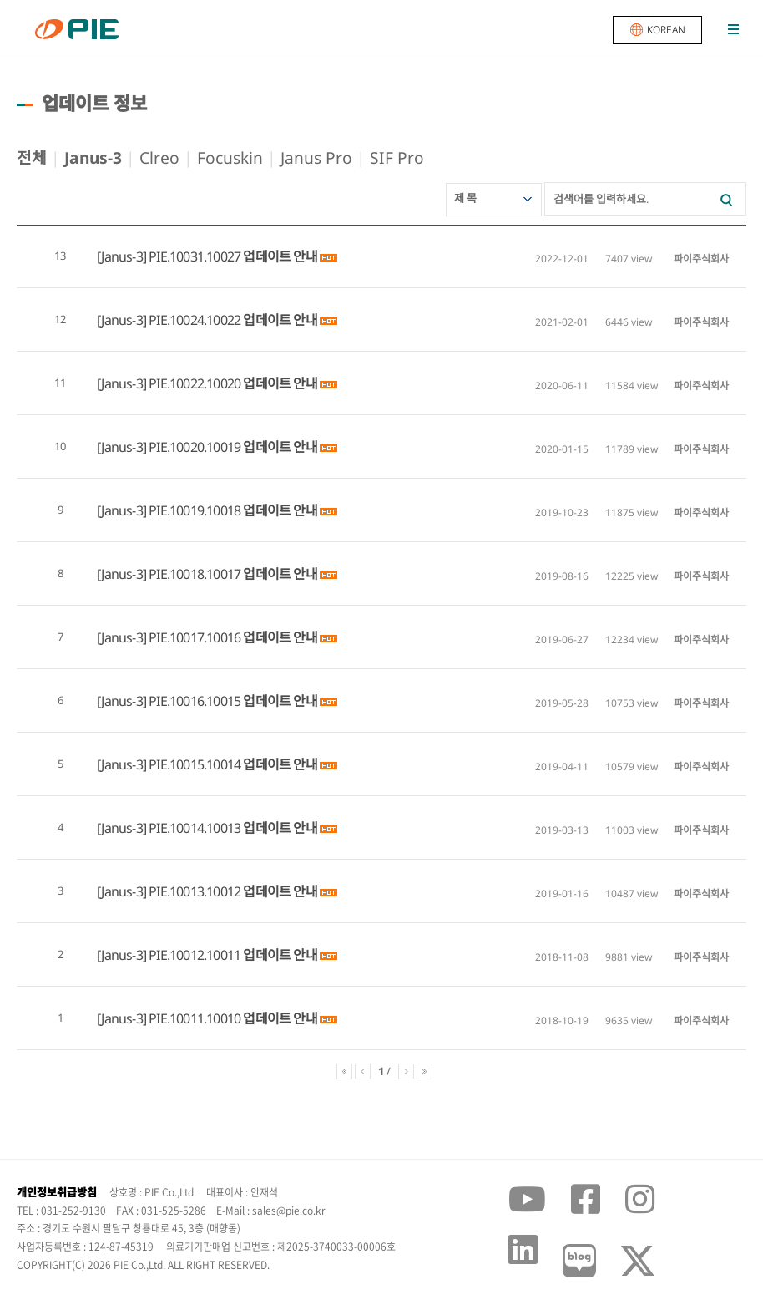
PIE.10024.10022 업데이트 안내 (233, 320)
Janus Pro (316, 157)
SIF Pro (397, 157)
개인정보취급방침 (57, 1192)
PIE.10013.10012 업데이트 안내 (233, 891)
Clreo (159, 157)
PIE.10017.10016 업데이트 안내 (233, 637)
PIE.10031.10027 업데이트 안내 (233, 256)
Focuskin (230, 157)
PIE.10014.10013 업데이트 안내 (233, 828)
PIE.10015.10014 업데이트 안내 (233, 764)
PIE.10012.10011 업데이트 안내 (233, 955)
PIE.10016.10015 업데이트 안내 (233, 701)
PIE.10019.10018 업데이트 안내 (233, 510)
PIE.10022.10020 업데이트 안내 (233, 383)
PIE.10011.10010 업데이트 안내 (233, 1018)
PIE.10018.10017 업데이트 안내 (233, 574)
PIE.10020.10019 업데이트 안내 (233, 447)
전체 (32, 157)
